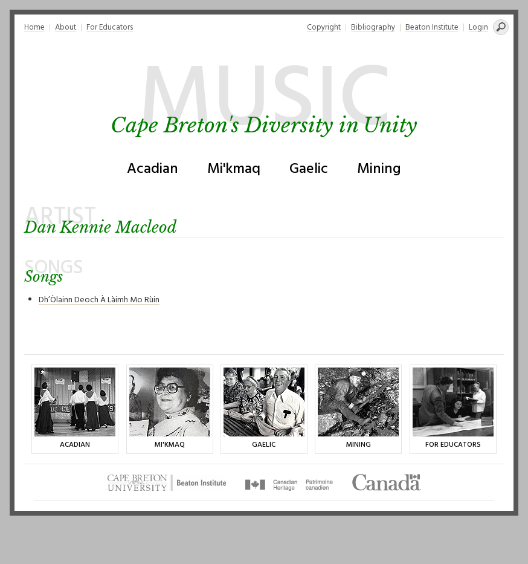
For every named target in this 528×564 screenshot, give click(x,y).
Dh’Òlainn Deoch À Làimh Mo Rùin (99, 300)
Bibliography (373, 27)
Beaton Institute (432, 27)
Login (478, 27)
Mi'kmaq (233, 169)
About (65, 27)
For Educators (109, 27)
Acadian (152, 169)
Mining (379, 169)
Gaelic (308, 169)
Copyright (324, 27)
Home (34, 27)
